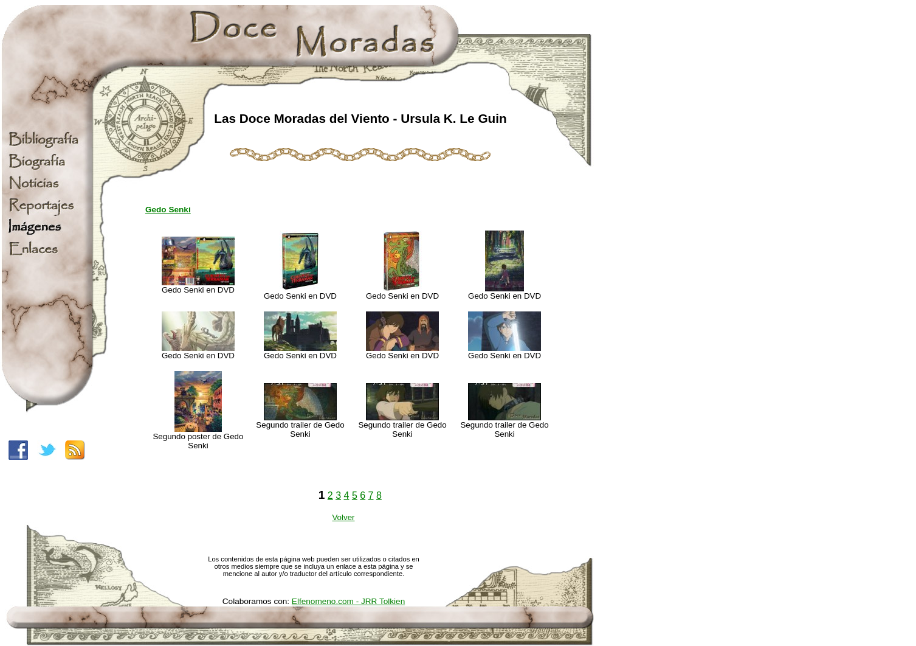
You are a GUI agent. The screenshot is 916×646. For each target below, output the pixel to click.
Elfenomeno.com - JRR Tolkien (348, 601)
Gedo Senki (168, 209)
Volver (343, 517)
